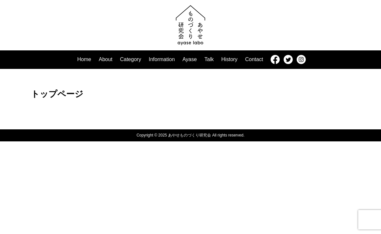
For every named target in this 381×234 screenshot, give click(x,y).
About (105, 59)
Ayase (189, 59)
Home (84, 59)
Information (162, 59)
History (229, 59)
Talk (209, 59)
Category (130, 59)
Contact (254, 59)
